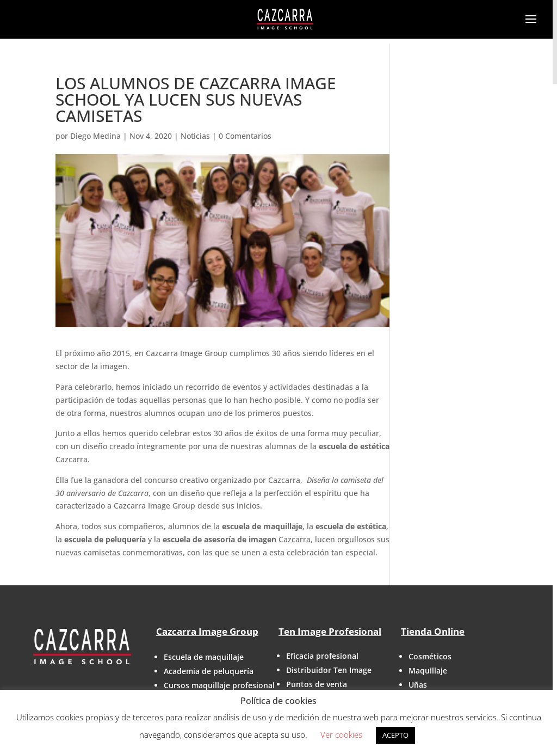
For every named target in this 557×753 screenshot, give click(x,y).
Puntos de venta (316, 684)
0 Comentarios (245, 136)
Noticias (195, 136)
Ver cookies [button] (341, 734)
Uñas (418, 684)
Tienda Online (433, 631)
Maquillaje (428, 670)
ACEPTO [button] (395, 735)
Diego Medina (95, 136)
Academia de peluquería (208, 671)
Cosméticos (430, 656)
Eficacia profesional (322, 656)
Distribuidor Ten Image (329, 670)
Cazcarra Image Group (207, 631)
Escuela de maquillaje (204, 657)
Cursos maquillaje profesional (219, 685)
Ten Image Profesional (329, 631)
